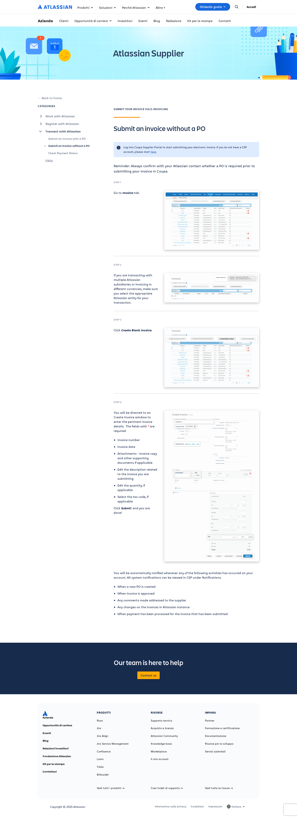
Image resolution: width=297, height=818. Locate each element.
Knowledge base (161, 743)
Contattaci (50, 771)
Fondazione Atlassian (57, 756)
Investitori (125, 21)
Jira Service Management (113, 743)
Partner (209, 720)
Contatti (225, 21)
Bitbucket (103, 774)
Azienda (48, 717)
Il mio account (160, 759)
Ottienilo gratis (213, 7)
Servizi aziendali (215, 751)
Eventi (142, 21)
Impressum (215, 806)
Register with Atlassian (58, 124)
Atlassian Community (164, 735)
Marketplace (159, 751)
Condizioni (197, 806)
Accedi (251, 7)
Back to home (52, 98)
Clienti (63, 21)
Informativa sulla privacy (170, 806)
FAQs (49, 161)
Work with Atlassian (56, 116)
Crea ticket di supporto (167, 788)
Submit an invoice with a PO (67, 138)
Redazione (173, 21)
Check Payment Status (63, 153)
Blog (156, 21)
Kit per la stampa (200, 21)
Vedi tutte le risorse (219, 788)
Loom (100, 759)
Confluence (104, 751)
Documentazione (215, 735)
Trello (100, 766)
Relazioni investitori (56, 748)
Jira (99, 728)
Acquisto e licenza (162, 728)
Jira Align (102, 735)
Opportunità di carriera (93, 21)
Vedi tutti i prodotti (110, 788)
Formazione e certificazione (222, 728)
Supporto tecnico (161, 720)
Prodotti (85, 7)
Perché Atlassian (136, 7)
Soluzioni (107, 7)
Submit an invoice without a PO (69, 146)
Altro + (160, 7)
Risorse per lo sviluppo (219, 743)
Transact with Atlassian (59, 131)
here (153, 152)
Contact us (148, 675)
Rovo (100, 720)
